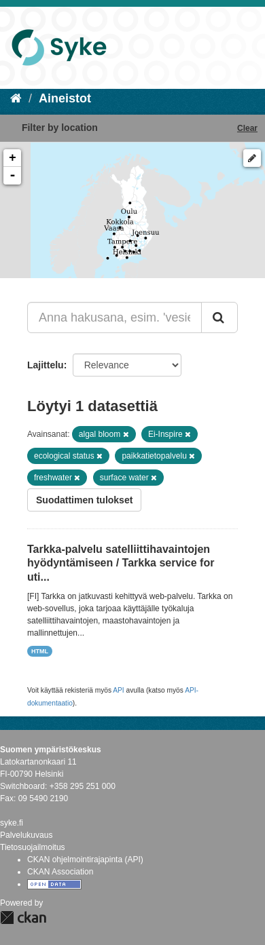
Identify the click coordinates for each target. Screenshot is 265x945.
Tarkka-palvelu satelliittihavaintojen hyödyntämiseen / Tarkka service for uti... (120, 563)
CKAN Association (60, 871)
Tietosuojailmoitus (32, 847)
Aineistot (65, 98)
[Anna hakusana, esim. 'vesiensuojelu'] (114, 317)
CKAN (23, 917)
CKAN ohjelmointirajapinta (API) (85, 859)
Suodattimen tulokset (84, 500)
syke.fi (11, 823)
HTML (39, 651)
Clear (247, 128)
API (118, 690)
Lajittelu (45, 365)
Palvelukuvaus (26, 835)
